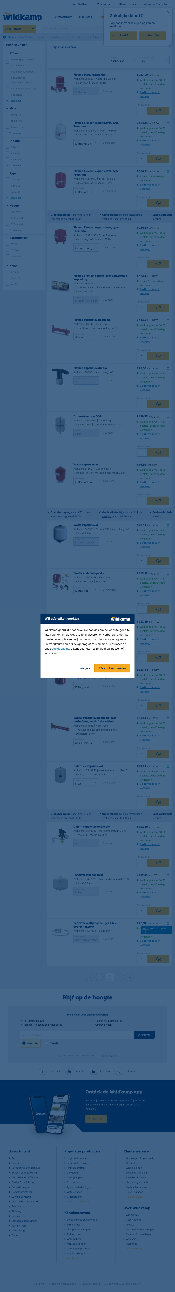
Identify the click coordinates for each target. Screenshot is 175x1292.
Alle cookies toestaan (112, 668)
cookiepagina (60, 648)
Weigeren (86, 668)
